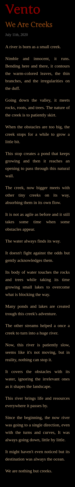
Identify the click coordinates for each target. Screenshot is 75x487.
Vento (22, 9)
